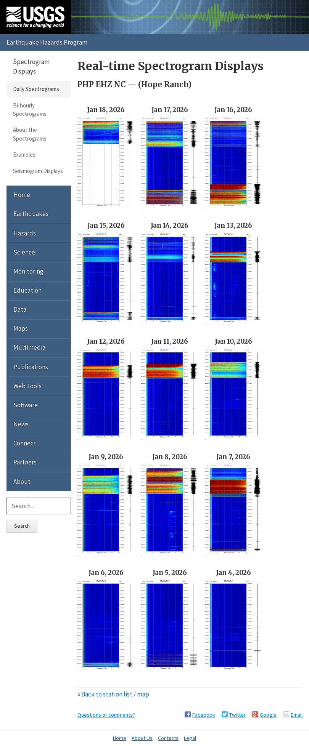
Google (268, 714)
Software (25, 405)
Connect (24, 443)
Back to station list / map (115, 694)
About (22, 481)
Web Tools (27, 386)
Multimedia (29, 347)
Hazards (24, 233)
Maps (20, 328)
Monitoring (28, 271)
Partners (25, 462)
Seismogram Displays (38, 170)
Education (27, 290)
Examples (24, 154)
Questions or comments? (106, 714)
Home (21, 195)
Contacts (168, 738)
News (21, 424)
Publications (30, 367)
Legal (190, 738)
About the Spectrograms (30, 134)
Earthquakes (30, 214)
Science (24, 252)
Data (19, 309)
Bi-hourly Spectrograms (30, 109)
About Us (142, 738)
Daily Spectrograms (36, 89)
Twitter (237, 714)
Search (22, 525)
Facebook (203, 714)
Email (297, 714)
